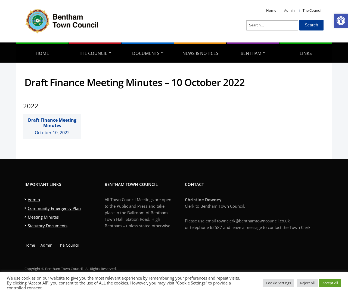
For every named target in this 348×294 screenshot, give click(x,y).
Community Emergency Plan (54, 208)
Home (271, 10)
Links (306, 53)
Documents (146, 53)
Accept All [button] (330, 282)
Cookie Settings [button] (278, 282)
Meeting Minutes (43, 217)
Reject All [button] (307, 282)
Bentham (251, 53)
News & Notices (200, 53)
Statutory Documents (47, 225)
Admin (289, 10)
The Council (312, 10)
